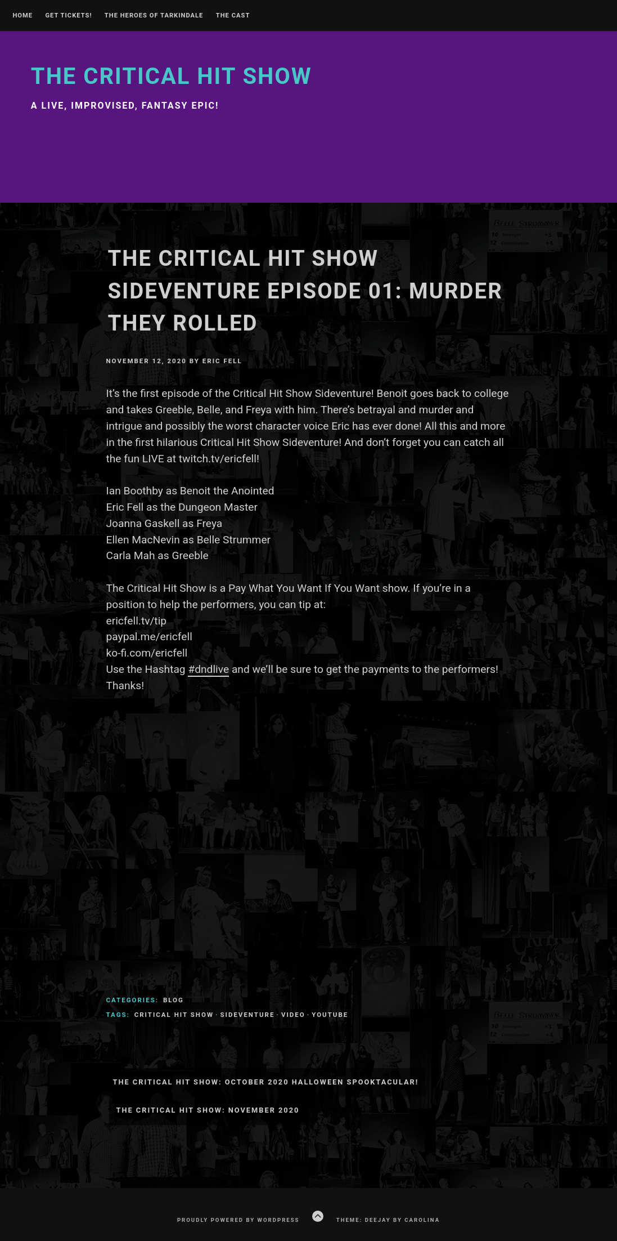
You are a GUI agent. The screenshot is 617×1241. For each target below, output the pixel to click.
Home (22, 15)
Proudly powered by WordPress (238, 1220)
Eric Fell (222, 361)
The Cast (233, 15)
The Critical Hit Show (171, 76)
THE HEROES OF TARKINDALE (154, 15)
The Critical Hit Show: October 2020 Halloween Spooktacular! (265, 1082)
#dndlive (208, 669)
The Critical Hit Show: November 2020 (207, 1110)
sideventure (247, 1015)
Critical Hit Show (174, 1015)
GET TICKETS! (68, 15)
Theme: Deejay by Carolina (388, 1220)
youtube (330, 1015)
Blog (173, 1000)
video (293, 1015)
